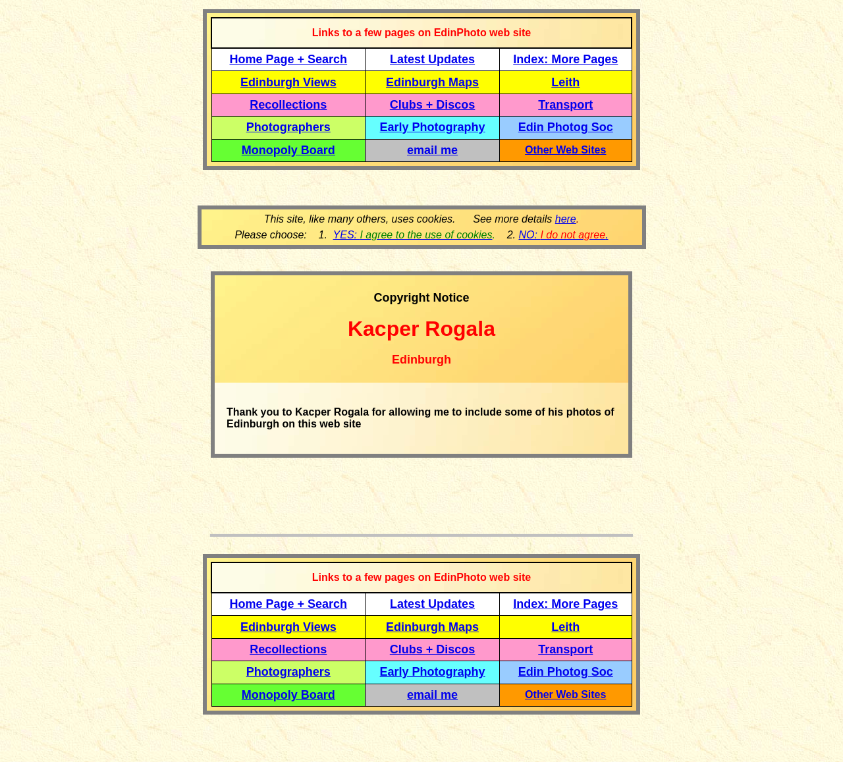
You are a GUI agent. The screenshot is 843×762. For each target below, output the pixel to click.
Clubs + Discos (433, 104)
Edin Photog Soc (565, 127)
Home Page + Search (289, 59)
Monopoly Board (288, 150)
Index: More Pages (565, 59)
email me (432, 150)
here (565, 219)
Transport (565, 104)
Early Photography (432, 127)
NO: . (563, 234)
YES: (413, 234)
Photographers (288, 127)
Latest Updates (432, 59)
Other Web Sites (565, 149)
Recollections (288, 104)
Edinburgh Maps (432, 82)
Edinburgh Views (288, 82)
